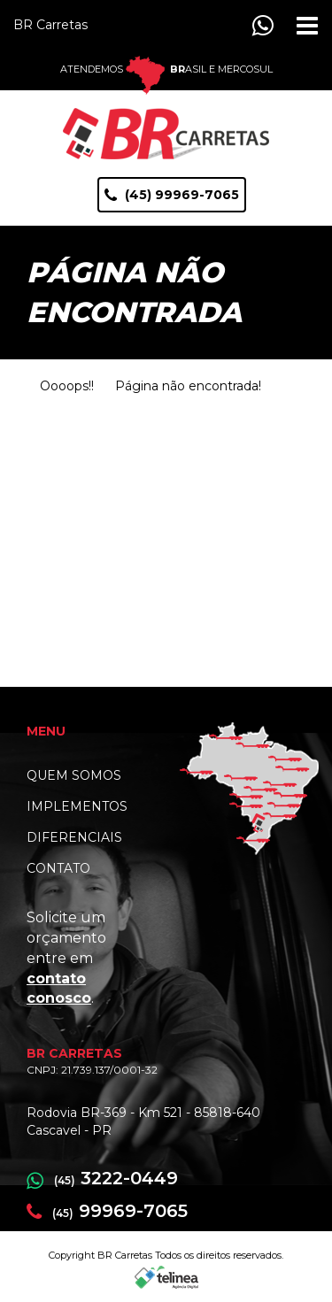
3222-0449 (102, 1178)
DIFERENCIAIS (74, 837)
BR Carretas (50, 25)
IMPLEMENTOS (77, 806)
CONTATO (58, 868)
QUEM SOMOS (74, 775)
